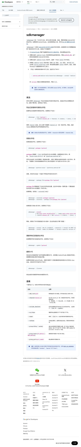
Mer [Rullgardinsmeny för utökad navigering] (37, 2)
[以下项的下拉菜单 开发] (32, 2)
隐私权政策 (35, 405)
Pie (53, 410)
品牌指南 (36, 439)
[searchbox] (10, 15)
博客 (24, 410)
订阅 (74, 443)
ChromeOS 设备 (46, 402)
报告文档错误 (74, 397)
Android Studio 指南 (65, 395)
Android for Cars (45, 406)
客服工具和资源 (41, 10)
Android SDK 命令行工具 (45, 47)
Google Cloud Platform (29, 431)
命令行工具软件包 (54, 52)
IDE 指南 (11, 10)
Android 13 (55, 400)
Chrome (25, 426)
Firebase (25, 428)
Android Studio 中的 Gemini (24, 10)
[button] (9, 21)
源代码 (24, 405)
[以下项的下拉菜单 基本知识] (23, 2)
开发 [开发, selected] (28, 2)
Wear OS (44, 399)
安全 (24, 403)
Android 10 (55, 408)
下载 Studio (64, 404)
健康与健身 (35, 400)
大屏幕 (44, 397)
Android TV (45, 409)
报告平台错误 (74, 395)
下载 (3, 10)
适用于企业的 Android (26, 400)
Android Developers (31, 29)
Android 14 (55, 397)
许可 (31, 439)
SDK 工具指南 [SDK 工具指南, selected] (52, 10)
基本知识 (19, 2)
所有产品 (25, 433)
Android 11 (54, 405)
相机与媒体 (35, 403)
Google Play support (74, 401)
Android (25, 397)
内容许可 (39, 358)
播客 (24, 413)
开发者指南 (64, 399)
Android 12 (55, 403)
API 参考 (64, 401)
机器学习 (35, 397)
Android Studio (74, 2)
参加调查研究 (74, 404)
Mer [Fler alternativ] (61, 10)
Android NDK (65, 406)
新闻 (24, 408)
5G (33, 408)
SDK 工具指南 (54, 29)
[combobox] (57, 1)
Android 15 (55, 395)
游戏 (34, 395)
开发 (39, 29)
